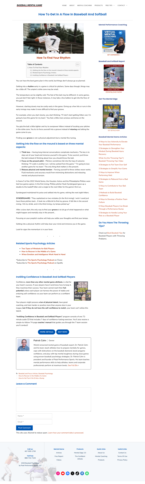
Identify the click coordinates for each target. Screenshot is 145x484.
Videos (58, 460)
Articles (59, 453)
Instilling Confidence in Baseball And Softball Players (50, 75)
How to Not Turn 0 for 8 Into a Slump (31, 378)
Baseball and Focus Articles (28, 374)
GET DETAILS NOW (114, 130)
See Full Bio (73, 365)
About (71, 5)
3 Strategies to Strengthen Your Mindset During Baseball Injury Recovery (111, 151)
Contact (123, 5)
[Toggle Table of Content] (76, 64)
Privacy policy (122, 460)
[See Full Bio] (78, 365)
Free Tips (111, 5)
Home (64, 5)
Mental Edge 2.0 (80, 453)
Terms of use (122, 456)
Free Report (59, 456)
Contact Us (122, 453)
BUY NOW (62, 332)
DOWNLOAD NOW (114, 92)
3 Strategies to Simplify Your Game (113, 168)
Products (99, 5)
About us (101, 453)
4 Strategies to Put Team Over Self (113, 164)
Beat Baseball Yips (115, 233)
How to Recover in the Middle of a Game (32, 376)
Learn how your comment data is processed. (66, 433)
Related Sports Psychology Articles (44, 73)
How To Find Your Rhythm (38, 67)
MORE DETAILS (46, 332)
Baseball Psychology (45, 374)
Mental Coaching (84, 5)
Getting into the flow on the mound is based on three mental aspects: (56, 70)
